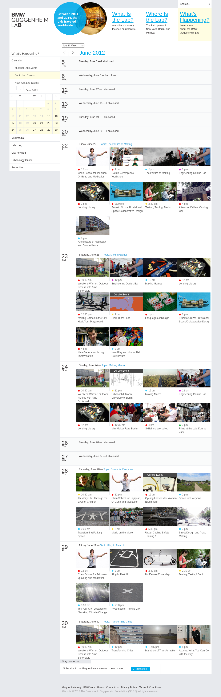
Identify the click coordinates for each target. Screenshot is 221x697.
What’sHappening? (194, 17)
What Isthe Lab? (122, 17)
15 (48, 116)
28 (41, 129)
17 (13, 123)
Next (20, 89)
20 (34, 123)
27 (34, 129)
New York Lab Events (27, 82)
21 (41, 123)
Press (100, 687)
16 (56, 116)
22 (48, 123)
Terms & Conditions (150, 687)
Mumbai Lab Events (26, 67)
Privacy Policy (129, 687)
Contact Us (112, 687)
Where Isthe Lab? (157, 17)
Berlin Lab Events (25, 75)
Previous (13, 89)
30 (56, 129)
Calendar (17, 60)
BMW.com (89, 687)
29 (48, 129)
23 (56, 123)
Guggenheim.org (71, 687)
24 (13, 129)
